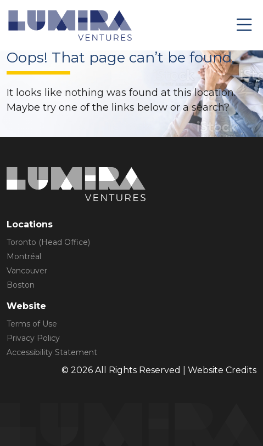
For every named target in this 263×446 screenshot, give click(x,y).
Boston (21, 285)
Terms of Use (32, 324)
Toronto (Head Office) (48, 242)
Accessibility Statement (52, 352)
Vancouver (27, 271)
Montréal (24, 256)
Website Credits (222, 370)
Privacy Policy (33, 338)
